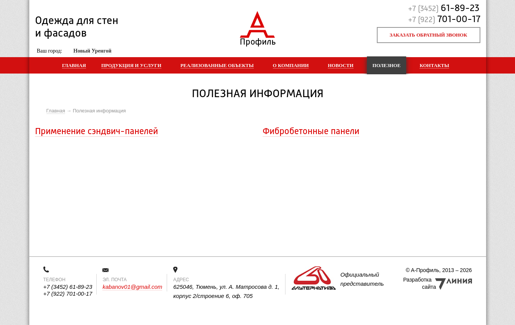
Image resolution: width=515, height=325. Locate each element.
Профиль (257, 40)
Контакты (434, 65)
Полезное (387, 65)
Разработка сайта (419, 283)
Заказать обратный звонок (428, 35)
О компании (291, 65)
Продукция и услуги (131, 65)
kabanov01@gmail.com (132, 286)
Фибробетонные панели (311, 131)
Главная (74, 65)
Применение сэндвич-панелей (96, 131)
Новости (340, 65)
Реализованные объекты (217, 65)
